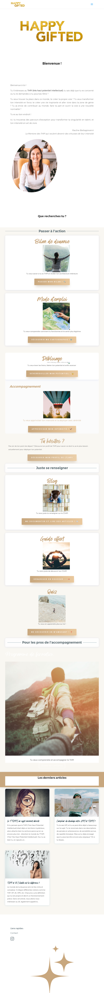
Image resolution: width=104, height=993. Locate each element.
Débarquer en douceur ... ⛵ (52, 579)
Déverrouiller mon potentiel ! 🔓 (52, 373)
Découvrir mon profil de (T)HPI (52, 457)
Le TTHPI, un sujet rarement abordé (23, 821)
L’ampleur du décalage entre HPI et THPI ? (76, 821)
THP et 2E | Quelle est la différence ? (23, 883)
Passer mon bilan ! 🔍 (52, 282)
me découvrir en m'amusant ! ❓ (52, 632)
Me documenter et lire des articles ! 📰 (52, 521)
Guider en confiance (52, 765)
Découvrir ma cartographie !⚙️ (52, 340)
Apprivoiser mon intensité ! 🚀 (52, 429)
